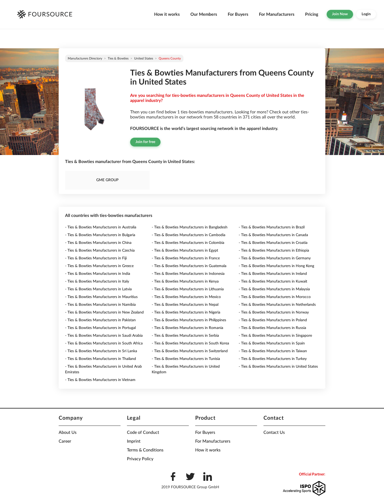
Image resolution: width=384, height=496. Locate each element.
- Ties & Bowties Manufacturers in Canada (273, 235)
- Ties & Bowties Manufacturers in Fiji (96, 258)
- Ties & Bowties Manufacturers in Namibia (100, 305)
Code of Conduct (143, 432)
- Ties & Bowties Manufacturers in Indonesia (188, 274)
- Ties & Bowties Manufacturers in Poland (273, 320)
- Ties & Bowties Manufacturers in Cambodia (188, 235)
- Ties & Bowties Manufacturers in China (98, 243)
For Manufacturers (276, 14)
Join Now (340, 14)
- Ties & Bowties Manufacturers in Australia (100, 227)
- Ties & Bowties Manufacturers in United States (278, 366)
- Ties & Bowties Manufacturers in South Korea (190, 343)
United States (143, 58)
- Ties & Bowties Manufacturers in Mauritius (101, 297)
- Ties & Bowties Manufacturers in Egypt (185, 250)
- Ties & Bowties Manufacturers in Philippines (189, 320)
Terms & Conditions (145, 450)
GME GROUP (107, 180)
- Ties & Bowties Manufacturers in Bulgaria (100, 235)
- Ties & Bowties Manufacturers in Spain (272, 343)
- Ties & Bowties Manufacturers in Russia (272, 328)
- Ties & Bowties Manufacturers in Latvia (98, 289)
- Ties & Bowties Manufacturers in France (186, 258)
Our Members (203, 14)
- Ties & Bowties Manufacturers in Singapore (275, 336)
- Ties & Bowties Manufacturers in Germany (275, 258)
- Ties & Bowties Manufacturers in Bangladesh (189, 227)
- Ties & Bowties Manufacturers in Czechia (100, 250)
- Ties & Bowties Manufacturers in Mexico (186, 297)
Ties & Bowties (118, 58)
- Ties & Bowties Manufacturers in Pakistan (100, 320)
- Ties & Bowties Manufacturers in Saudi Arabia (104, 336)
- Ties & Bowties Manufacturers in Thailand (100, 359)
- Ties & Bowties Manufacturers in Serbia (185, 336)
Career (65, 441)
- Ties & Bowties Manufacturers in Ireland (273, 274)
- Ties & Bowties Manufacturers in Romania (187, 328)
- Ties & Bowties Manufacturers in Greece (99, 266)
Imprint (134, 441)
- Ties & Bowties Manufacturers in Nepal (185, 305)
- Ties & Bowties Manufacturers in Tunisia (186, 359)
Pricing (311, 14)
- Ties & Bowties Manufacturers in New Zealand (104, 312)
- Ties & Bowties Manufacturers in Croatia (273, 243)
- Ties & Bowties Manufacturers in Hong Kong (276, 266)
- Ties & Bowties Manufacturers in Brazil (272, 227)
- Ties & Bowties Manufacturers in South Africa (104, 343)
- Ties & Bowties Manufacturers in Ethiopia (274, 250)
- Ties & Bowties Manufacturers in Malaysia (274, 289)
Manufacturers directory (85, 58)
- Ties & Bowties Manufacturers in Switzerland (190, 351)
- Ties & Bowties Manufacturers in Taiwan (273, 351)
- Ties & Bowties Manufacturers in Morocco (275, 297)
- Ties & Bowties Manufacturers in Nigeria (186, 312)
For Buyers (238, 14)
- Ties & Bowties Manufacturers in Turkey (273, 359)
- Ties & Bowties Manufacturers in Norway (274, 312)
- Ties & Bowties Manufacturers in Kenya (185, 281)
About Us (68, 432)
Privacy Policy (140, 459)
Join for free (145, 142)
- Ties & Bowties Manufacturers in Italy (97, 281)
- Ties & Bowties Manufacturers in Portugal (100, 328)
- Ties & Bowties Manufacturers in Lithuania (188, 289)
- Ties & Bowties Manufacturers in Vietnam (100, 380)
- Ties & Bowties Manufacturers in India (97, 274)
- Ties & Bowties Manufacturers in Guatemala (189, 266)
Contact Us (274, 432)
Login (366, 14)
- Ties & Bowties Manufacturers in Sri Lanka (101, 351)
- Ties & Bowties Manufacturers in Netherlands (277, 305)
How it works (167, 14)
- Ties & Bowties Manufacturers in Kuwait (273, 281)
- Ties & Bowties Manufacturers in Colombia (188, 243)
